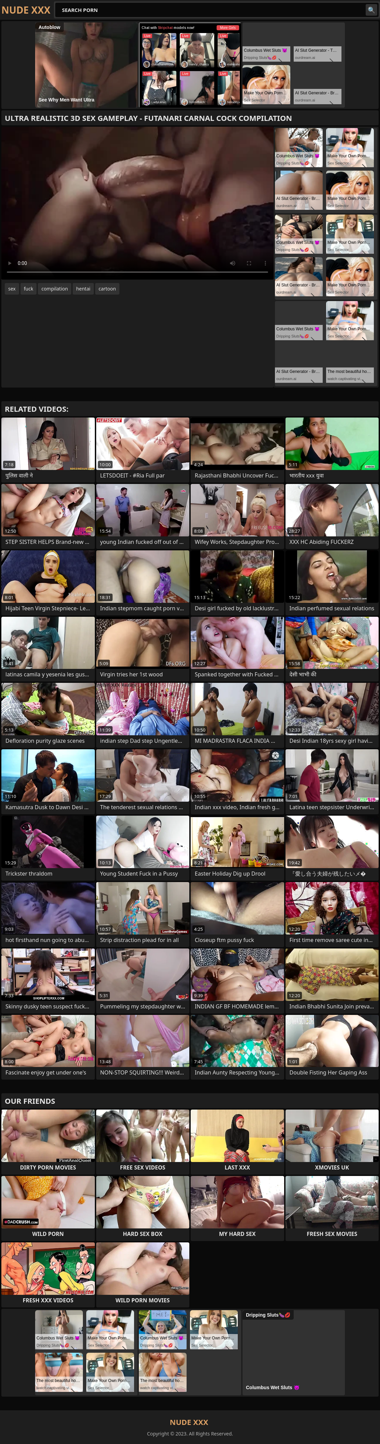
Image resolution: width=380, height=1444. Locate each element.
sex (12, 288)
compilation (54, 288)
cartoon (107, 288)
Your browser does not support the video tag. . (137, 203)
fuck (28, 288)
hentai (83, 288)
